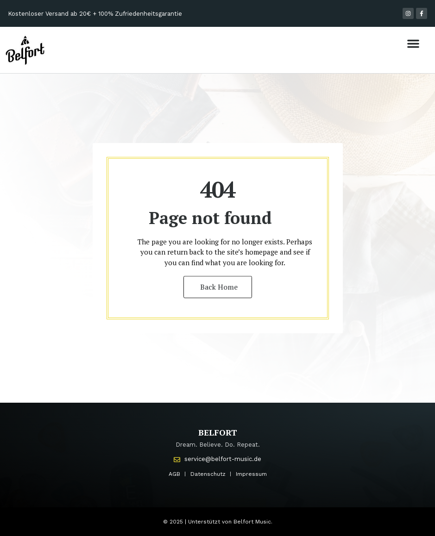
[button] (413, 43)
